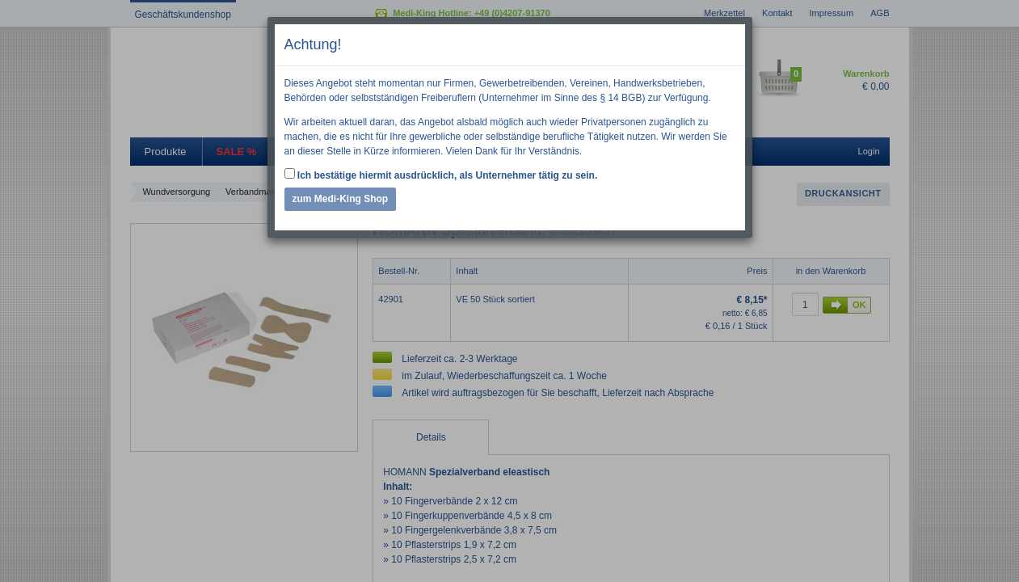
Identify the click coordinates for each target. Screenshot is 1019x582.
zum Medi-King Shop (341, 199)
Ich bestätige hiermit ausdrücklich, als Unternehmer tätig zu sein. (441, 174)
